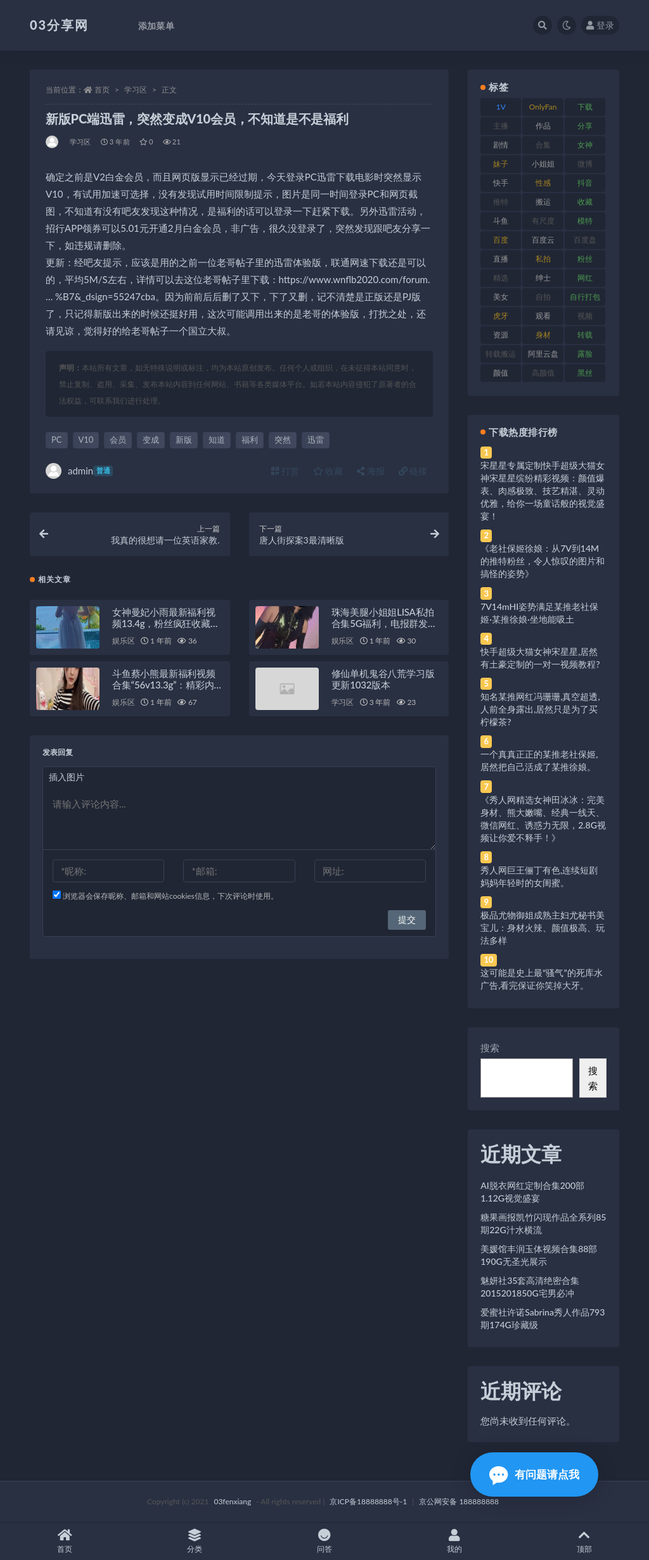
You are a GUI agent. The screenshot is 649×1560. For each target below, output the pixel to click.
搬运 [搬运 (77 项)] (543, 201)
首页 (102, 89)
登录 (600, 25)
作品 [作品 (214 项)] (543, 125)
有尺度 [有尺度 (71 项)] (543, 220)
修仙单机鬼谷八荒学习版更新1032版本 (383, 679)
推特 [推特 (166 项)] (500, 201)
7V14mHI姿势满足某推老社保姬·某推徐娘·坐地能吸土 (539, 613)
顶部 (584, 1541)
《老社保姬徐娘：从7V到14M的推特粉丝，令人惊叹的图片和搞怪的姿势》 (542, 561)
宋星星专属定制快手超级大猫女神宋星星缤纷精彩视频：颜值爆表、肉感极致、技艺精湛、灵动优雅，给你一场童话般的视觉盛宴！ (542, 490)
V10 (86, 439)
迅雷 (315, 439)
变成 (151, 439)
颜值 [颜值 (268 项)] (500, 372)
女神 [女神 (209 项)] (585, 144)
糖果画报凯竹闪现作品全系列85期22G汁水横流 (543, 1223)
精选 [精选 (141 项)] (500, 277)
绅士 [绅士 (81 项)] (543, 277)
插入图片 (66, 776)
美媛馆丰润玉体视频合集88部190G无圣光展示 (538, 1255)
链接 (413, 471)
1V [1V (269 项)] (501, 106)
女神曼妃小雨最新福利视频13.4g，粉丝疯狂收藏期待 (166, 623)
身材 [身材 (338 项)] (543, 334)
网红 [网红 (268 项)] (585, 277)
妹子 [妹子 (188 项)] (500, 163)
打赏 (285, 471)
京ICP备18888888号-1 (368, 1501)
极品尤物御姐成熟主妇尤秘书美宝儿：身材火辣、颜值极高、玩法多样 (542, 928)
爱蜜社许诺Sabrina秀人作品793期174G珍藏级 (542, 1318)
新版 (184, 439)
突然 (282, 439)
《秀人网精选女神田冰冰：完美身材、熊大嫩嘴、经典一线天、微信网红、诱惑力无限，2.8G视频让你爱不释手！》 (543, 818)
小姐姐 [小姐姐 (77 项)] (543, 163)
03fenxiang (232, 1501)
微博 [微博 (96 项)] (585, 163)
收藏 (328, 471)
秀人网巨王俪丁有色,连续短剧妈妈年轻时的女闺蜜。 (539, 876)
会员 (118, 439)
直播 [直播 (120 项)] (500, 258)
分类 (195, 1541)
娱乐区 (123, 640)
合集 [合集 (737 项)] (543, 144)
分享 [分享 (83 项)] (585, 125)
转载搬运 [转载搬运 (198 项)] (500, 353)
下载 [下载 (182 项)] (585, 106)
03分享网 (59, 24)
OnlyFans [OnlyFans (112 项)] (543, 109)
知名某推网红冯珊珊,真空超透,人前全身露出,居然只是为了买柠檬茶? (540, 709)
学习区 (135, 89)
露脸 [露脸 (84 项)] (585, 353)
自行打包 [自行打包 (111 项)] (585, 296)
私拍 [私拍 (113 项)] (543, 258)
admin (79, 471)
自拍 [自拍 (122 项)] (543, 296)
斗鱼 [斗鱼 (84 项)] (500, 220)
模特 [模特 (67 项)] (585, 220)
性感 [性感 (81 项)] (543, 182)
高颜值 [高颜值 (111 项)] (543, 372)
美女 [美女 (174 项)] (500, 296)
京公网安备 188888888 (459, 1501)
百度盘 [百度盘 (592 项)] (585, 239)
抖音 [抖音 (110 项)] (585, 182)
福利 (249, 439)
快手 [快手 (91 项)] (500, 182)
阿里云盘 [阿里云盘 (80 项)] (543, 353)
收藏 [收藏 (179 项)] (585, 201)
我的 (454, 1541)
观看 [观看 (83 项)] (543, 315)
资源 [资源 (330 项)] (500, 334)
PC (56, 439)
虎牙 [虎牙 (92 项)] (500, 315)
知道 (217, 439)
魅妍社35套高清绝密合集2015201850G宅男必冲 (529, 1286)
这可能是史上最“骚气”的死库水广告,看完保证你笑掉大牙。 (541, 979)
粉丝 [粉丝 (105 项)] (585, 258)
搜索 (489, 1047)
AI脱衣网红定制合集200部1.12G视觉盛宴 (532, 1191)
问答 (325, 1541)
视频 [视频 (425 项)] (585, 315)
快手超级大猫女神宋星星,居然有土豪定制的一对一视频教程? (540, 657)
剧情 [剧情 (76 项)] (500, 144)
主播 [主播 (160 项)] (500, 125)
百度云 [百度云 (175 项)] (543, 239)
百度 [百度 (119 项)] (500, 239)
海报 (371, 471)
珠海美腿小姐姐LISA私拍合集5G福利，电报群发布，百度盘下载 (383, 623)
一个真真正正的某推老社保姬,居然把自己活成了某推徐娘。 (539, 760)
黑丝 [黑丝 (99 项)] (585, 372)
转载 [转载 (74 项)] (585, 334)
